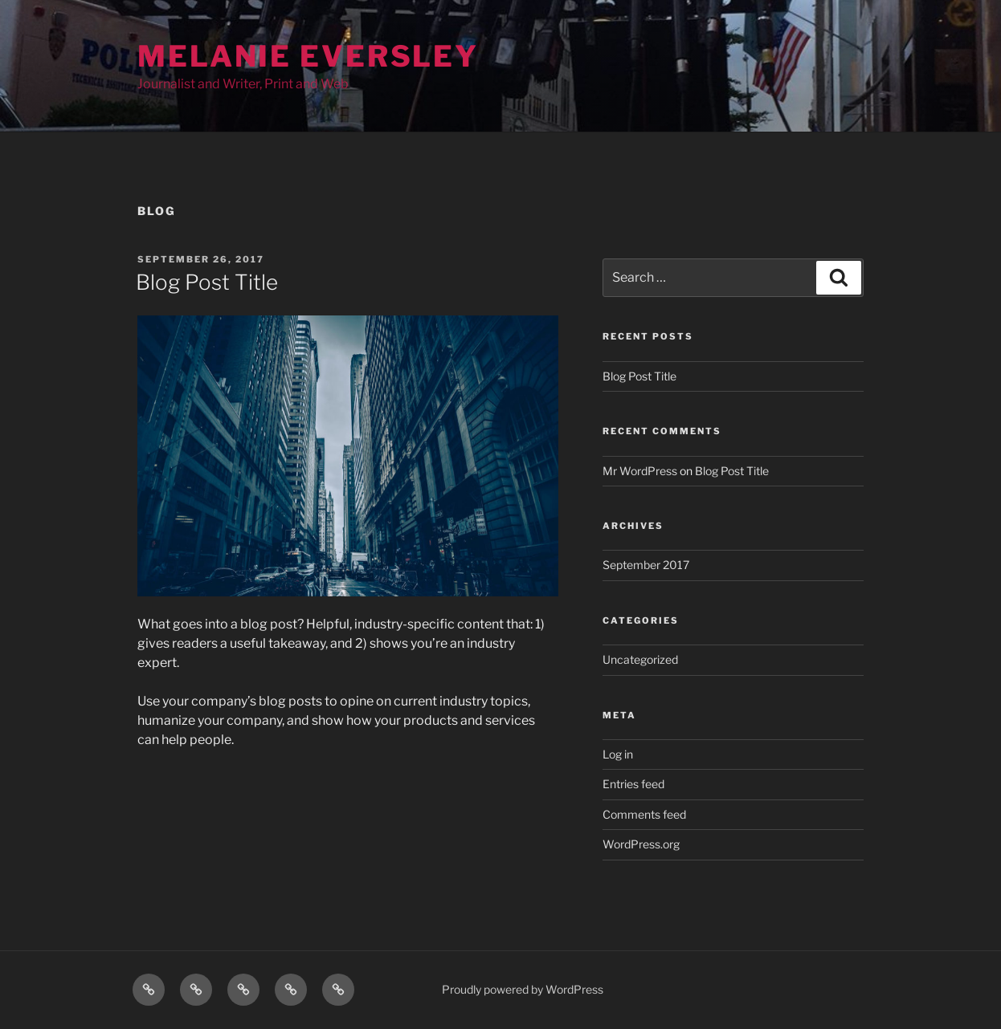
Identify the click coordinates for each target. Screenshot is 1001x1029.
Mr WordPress (640, 471)
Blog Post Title (207, 282)
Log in (618, 754)
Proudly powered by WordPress (522, 989)
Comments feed (644, 814)
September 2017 (646, 564)
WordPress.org (641, 844)
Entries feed (633, 784)
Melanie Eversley (308, 56)
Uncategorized (640, 659)
